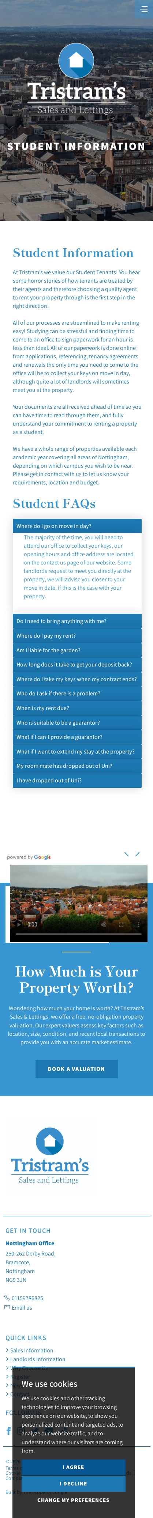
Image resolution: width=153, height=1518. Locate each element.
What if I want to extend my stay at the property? (75, 751)
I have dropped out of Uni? (49, 780)
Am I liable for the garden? (48, 650)
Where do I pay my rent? (46, 635)
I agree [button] (73, 1467)
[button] (137, 853)
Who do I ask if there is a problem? (58, 693)
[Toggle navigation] (144, 8)
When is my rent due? (42, 707)
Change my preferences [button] (73, 1499)
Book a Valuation (76, 1069)
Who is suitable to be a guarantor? (58, 722)
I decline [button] (73, 1483)
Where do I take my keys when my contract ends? (76, 679)
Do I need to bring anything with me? (61, 620)
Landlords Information (35, 1359)
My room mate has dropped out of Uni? (64, 765)
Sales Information (29, 1350)
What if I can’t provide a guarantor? (59, 736)
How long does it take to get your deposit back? (74, 664)
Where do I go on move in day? (54, 525)
